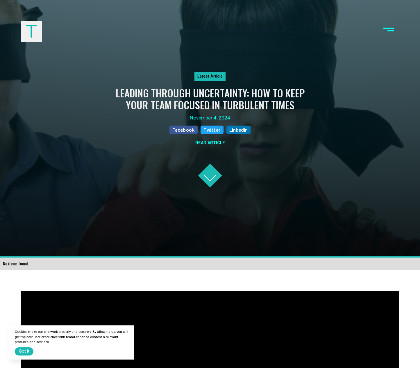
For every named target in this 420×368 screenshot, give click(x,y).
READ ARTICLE (210, 142)
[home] (31, 31)
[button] (388, 31)
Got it (24, 351)
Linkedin (238, 130)
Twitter (212, 130)
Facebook (183, 130)
